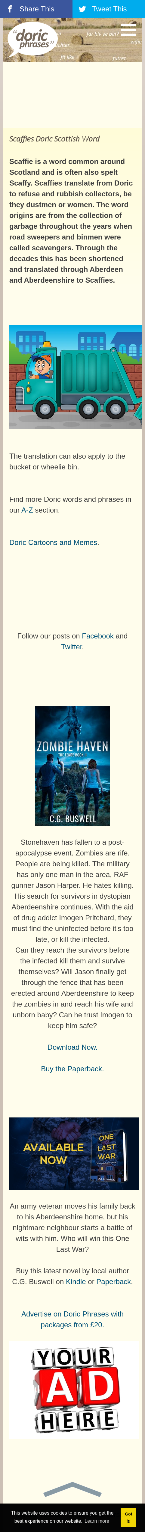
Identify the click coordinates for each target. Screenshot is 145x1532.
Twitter (71, 647)
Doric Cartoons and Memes (53, 542)
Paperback (113, 1282)
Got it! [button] (128, 1518)
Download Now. (73, 1047)
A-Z (27, 510)
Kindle (76, 1282)
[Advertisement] (72, 95)
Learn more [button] (97, 1521)
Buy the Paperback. (72, 1069)
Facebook (97, 636)
